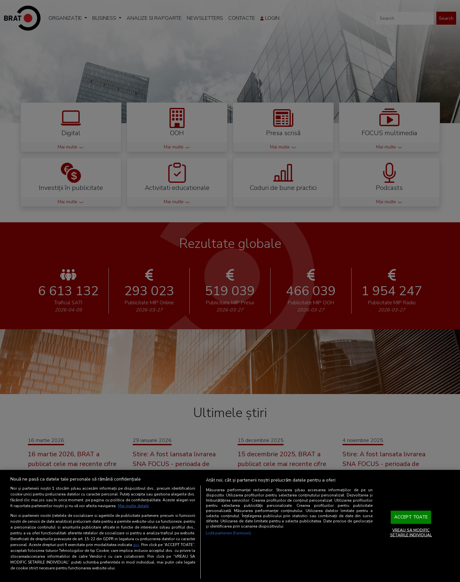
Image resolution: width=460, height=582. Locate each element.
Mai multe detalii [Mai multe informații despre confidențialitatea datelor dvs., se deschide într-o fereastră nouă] (133, 505)
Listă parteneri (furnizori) (228, 533)
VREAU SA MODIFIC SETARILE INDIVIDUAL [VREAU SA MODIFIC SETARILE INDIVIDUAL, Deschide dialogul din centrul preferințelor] (411, 532)
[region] (230, 526)
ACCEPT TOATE (411, 517)
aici (136, 544)
